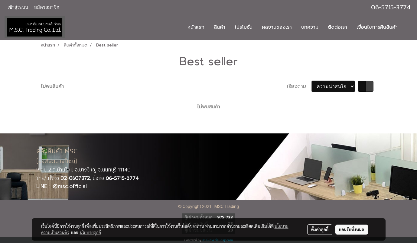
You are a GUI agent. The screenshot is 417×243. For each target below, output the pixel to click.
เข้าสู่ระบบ (18, 7)
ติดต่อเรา (337, 27)
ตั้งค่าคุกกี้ (319, 229)
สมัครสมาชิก (46, 7)
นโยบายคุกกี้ (90, 232)
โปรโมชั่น (243, 27)
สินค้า (219, 27)
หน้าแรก (195, 27)
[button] (407, 27)
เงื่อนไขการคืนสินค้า (377, 27)
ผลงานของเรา (277, 27)
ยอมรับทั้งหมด (351, 229)
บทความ (309, 27)
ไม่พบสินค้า (52, 86)
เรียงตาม (299, 86)
